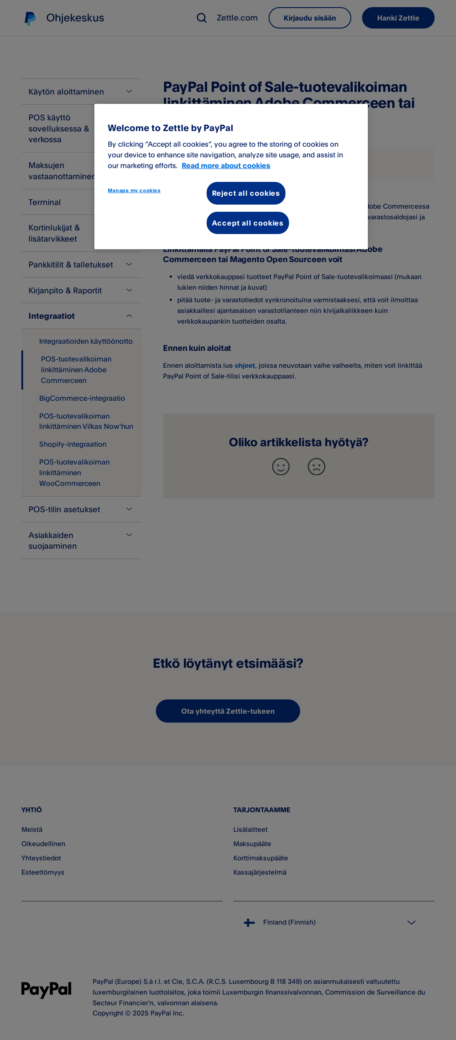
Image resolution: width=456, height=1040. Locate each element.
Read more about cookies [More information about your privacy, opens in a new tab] (226, 165)
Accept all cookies (248, 222)
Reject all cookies (246, 193)
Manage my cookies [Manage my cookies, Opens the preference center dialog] (134, 190)
